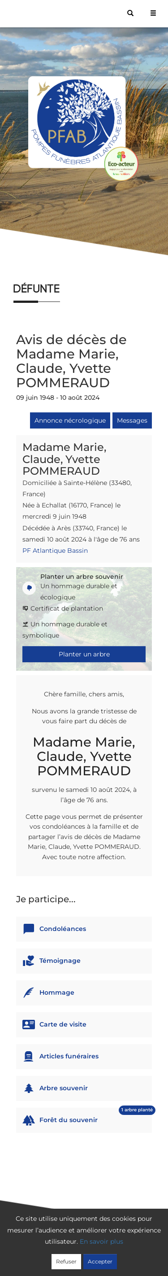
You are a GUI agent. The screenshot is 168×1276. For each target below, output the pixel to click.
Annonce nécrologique (70, 420)
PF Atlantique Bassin (55, 550)
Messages (132, 420)
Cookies (150, 1245)
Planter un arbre (84, 654)
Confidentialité (109, 1245)
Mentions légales (86, 1257)
